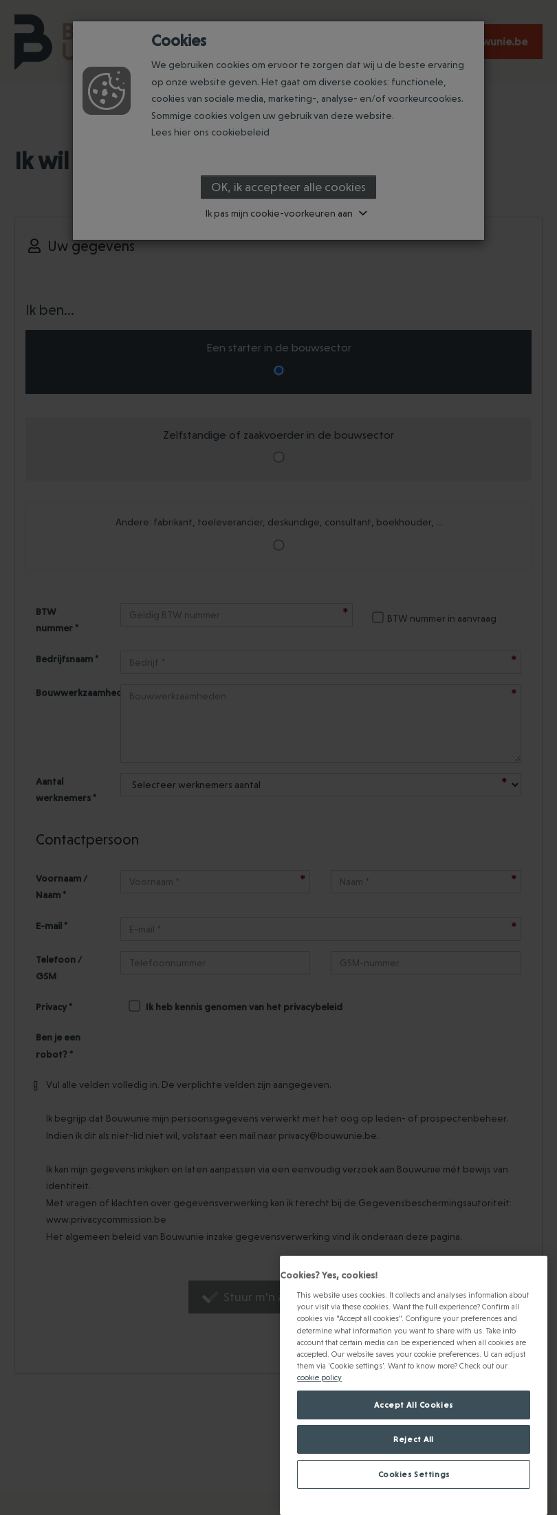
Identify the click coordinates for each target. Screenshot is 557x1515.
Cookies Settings (414, 1474)
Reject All (413, 1439)
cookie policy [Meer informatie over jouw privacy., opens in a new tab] (319, 1377)
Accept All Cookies (413, 1404)
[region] (413, 1385)
